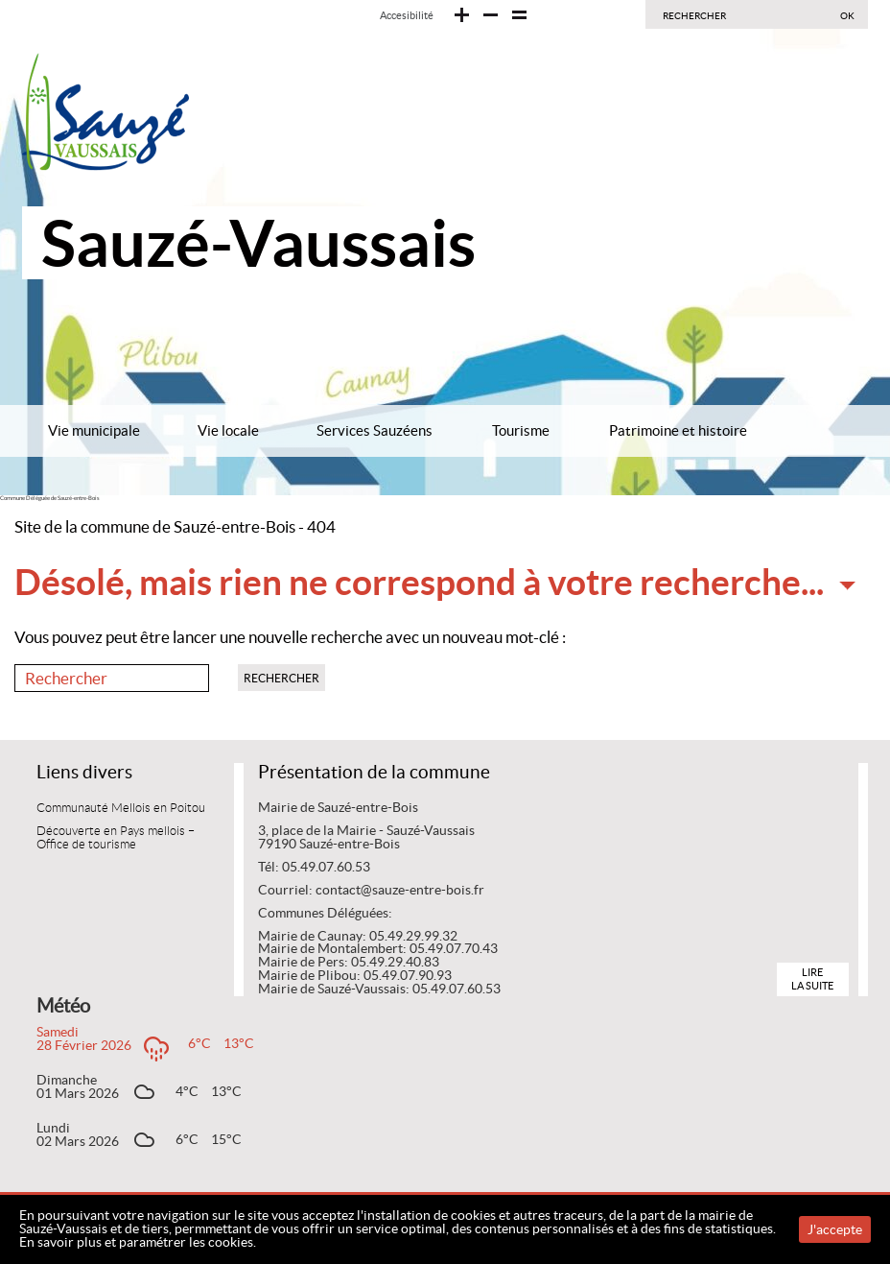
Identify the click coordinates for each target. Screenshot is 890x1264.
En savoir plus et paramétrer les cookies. (137, 1242)
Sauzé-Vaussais (258, 242)
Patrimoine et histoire (678, 430)
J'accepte (835, 1229)
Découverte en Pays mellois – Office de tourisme (115, 837)
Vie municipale (94, 430)
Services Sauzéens (374, 430)
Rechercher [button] (281, 678)
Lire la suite (812, 978)
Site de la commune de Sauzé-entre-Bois (154, 527)
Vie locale (228, 430)
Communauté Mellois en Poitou (120, 808)
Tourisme (521, 430)
